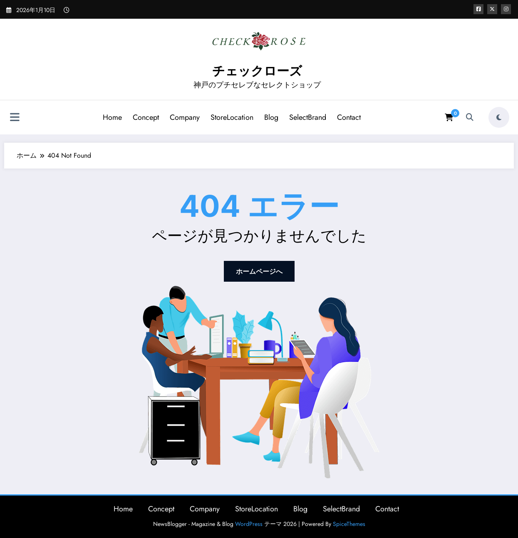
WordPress (249, 524)
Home (112, 117)
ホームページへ (259, 271)
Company (185, 117)
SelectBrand (307, 117)
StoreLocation (232, 117)
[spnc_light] (498, 117)
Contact (349, 117)
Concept (146, 117)
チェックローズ (257, 71)
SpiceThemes (349, 524)
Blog (271, 117)
